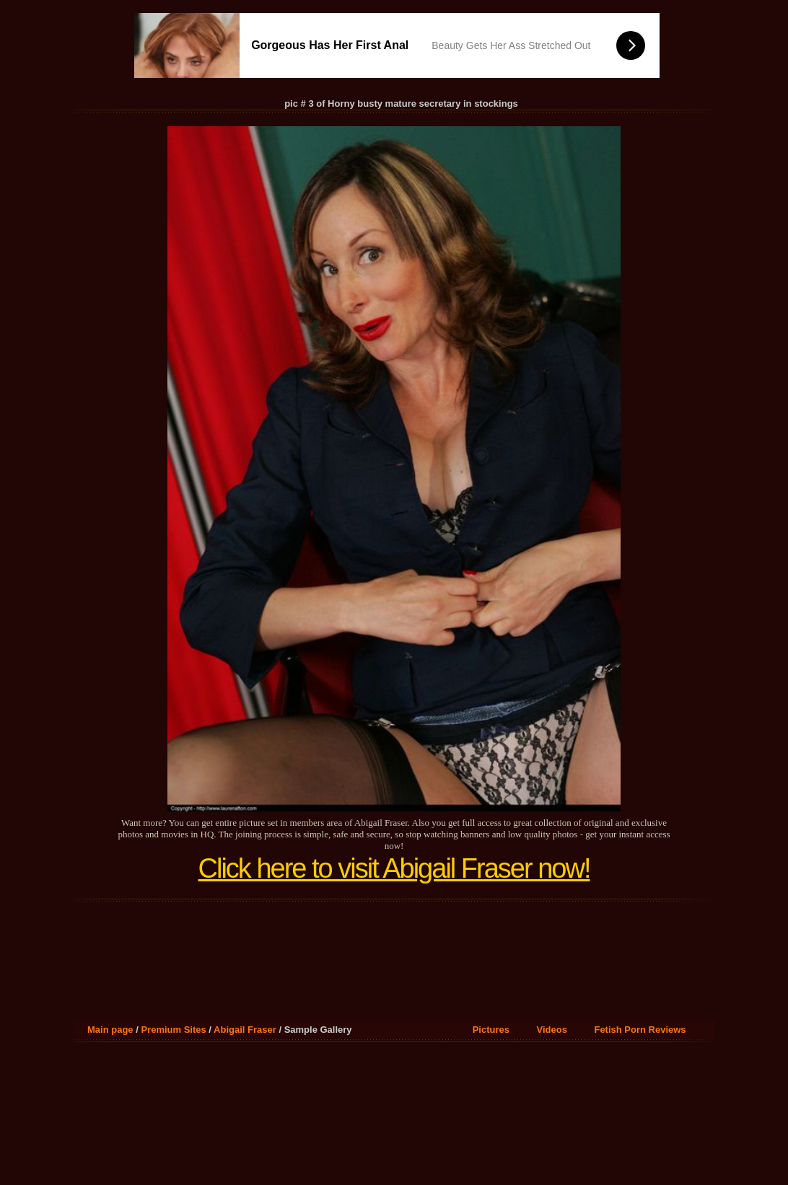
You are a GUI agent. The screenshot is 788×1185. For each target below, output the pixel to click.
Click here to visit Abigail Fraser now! (394, 868)
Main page (110, 1029)
